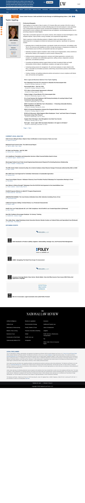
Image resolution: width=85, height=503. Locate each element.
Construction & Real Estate (13, 337)
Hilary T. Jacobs (10, 169)
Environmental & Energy (31, 324)
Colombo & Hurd (10, 175)
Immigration (28, 340)
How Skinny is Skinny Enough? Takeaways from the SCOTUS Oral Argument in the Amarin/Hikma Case (35, 185)
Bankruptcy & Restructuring (13, 327)
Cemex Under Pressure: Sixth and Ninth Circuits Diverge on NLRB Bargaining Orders (44, 16)
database (50, 355)
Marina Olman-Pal (11, 192)
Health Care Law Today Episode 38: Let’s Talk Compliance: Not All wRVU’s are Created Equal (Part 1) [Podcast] (37, 208)
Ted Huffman (10, 181)
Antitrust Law (10, 324)
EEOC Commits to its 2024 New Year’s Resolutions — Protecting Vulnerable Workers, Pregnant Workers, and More (48, 104)
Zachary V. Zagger (18, 215)
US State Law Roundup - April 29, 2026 (16, 150)
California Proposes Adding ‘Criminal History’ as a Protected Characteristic (27, 202)
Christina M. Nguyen (11, 157)
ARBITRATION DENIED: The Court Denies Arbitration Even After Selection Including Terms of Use (33, 197)
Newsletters (37, 9)
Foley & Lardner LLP (13, 45)
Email (14, 53)
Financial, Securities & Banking (32, 330)
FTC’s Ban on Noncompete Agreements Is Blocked (38, 90)
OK (44, 2)
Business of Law (11, 334)
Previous (72, 16)
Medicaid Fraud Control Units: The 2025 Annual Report (21, 144)
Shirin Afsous (18, 192)
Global (26, 334)
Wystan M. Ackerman (11, 140)
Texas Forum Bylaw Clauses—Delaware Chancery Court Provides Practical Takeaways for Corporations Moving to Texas (39, 179)
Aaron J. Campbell (11, 163)
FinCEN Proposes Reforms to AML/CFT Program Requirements (23, 191)
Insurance (45, 321)
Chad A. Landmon (11, 186)
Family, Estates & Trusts (31, 327)
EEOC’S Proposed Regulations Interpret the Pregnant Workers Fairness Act (45, 109)
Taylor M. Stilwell (10, 146)
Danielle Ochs (10, 215)
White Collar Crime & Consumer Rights (51, 342)
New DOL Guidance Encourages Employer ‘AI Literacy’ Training (23, 214)
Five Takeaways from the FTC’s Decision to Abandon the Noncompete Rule (45, 82)
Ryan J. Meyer (18, 146)
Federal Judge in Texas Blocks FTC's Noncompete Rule (39, 94)
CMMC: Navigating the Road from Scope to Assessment (28, 260)
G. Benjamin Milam (20, 163)
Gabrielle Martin (18, 152)
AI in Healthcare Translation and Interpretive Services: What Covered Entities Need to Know (31, 156)
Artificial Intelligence (11, 321)
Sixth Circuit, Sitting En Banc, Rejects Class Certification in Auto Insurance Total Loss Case (31, 138)
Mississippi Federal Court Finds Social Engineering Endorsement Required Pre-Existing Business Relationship (37, 162)
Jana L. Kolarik (10, 210)
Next (74, 16)
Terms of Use (66, 353)
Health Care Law (29, 337)
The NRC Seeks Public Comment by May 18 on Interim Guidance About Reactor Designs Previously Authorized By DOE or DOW (41, 168)
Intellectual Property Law (49, 324)
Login (78, 4)
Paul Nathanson (17, 221)
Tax (44, 338)
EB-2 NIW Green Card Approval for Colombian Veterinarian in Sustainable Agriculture (29, 173)
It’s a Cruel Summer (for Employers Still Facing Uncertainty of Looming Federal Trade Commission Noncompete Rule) (48, 99)
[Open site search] (76, 10)
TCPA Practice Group (11, 198)
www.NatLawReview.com (12, 356)
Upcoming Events (12, 225)
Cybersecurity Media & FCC (13, 340)
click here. (27, 378)
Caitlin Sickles (10, 221)
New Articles (1, 21)
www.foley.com (13, 49)
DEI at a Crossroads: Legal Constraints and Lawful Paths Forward (31, 296)
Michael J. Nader (10, 204)
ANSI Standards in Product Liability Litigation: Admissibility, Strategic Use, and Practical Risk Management (42, 241)
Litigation (45, 330)
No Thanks (49, 2)
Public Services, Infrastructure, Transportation (50, 334)
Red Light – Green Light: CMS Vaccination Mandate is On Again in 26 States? (45, 122)
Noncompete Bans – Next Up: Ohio (34, 86)
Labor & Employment (48, 327)
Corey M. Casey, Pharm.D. (21, 186)
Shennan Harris (10, 152)
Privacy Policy (74, 353)
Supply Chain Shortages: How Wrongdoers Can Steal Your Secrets (43, 119)
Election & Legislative (30, 321)
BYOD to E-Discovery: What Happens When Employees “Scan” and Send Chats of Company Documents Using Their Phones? (50, 114)
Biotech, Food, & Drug (12, 330)
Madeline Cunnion (21, 157)
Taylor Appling (13, 40)
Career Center (54, 9)
